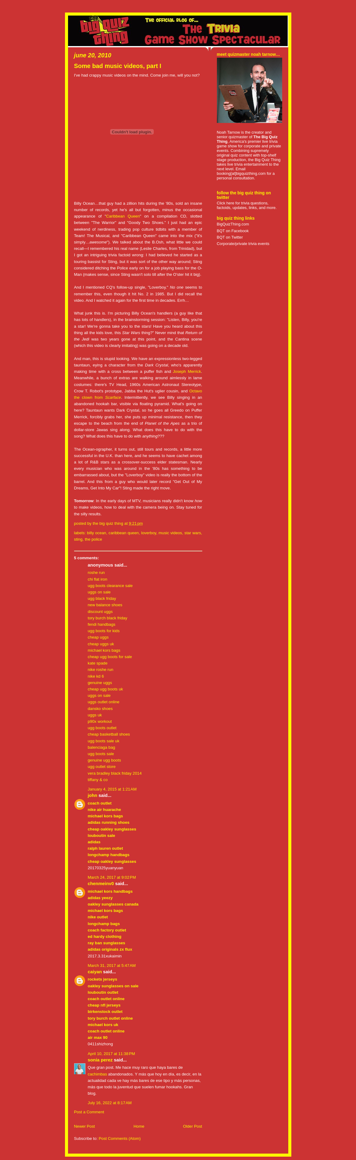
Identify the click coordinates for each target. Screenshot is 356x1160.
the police (93, 539)
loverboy (148, 533)
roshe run (96, 572)
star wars (193, 533)
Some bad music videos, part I (117, 66)
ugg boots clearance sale (110, 585)
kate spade (98, 663)
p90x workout (100, 721)
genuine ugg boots (104, 760)
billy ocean (96, 533)
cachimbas (97, 1074)
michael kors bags (104, 650)
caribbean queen (124, 533)
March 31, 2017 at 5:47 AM (112, 965)
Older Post (192, 1126)
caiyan (95, 971)
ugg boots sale (101, 753)
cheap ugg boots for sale (110, 656)
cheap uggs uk (101, 644)
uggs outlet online (104, 702)
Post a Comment (89, 1112)
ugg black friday (102, 598)
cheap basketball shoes (109, 734)
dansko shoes (100, 708)
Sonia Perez (100, 1059)
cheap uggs (98, 637)
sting (78, 539)
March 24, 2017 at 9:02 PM (112, 877)
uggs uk (95, 715)
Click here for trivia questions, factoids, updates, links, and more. (247, 205)
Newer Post (84, 1126)
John (92, 795)
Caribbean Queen (123, 216)
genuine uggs (100, 682)
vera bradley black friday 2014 (115, 773)
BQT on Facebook (233, 231)
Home (139, 1126)
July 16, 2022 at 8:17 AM (110, 1103)
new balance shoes (105, 605)
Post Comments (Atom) (120, 1138)
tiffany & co (98, 779)
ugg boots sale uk (104, 741)
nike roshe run (100, 669)
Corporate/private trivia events (243, 243)
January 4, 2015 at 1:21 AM (112, 789)
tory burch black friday (108, 618)
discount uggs (100, 611)
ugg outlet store (102, 766)
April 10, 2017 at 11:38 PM (111, 1053)
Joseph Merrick (187, 371)
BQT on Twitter (230, 237)
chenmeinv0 (101, 883)
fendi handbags (102, 624)
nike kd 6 (96, 676)
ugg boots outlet (102, 728)
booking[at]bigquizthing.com (241, 173)
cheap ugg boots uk (105, 689)
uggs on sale (99, 592)
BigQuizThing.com (233, 224)
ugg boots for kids (104, 631)
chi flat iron (97, 579)
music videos (170, 533)
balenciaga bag (101, 747)
